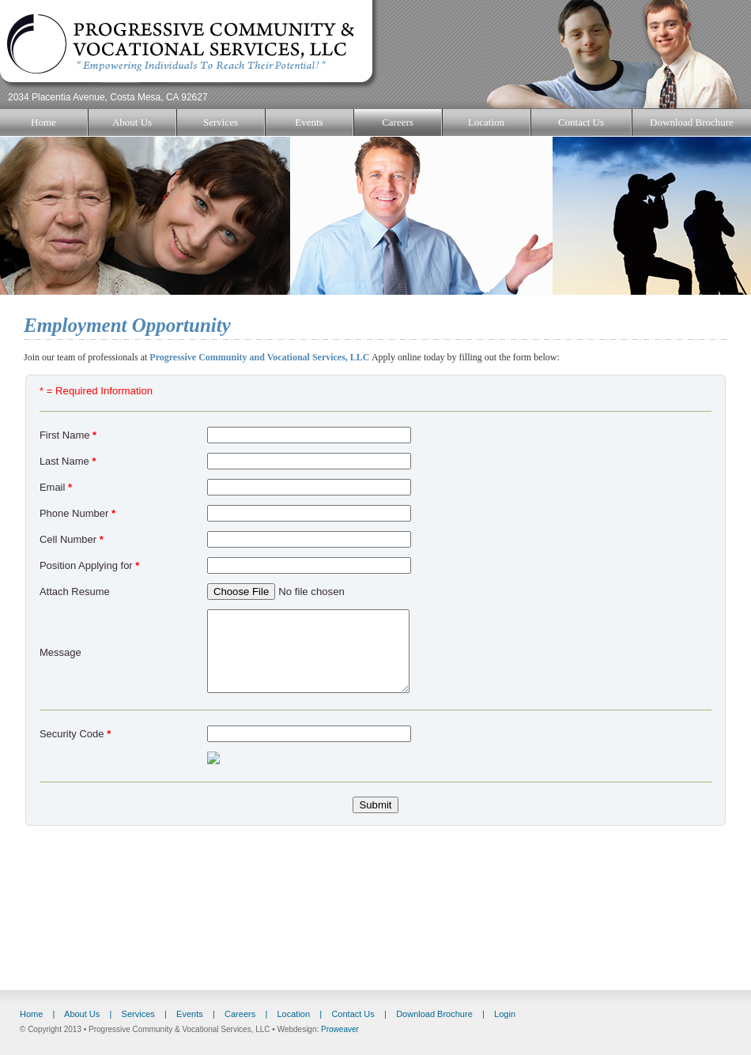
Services (220, 122)
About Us (132, 122)
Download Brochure (692, 122)
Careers (397, 122)
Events (309, 122)
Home (43, 122)
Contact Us (581, 122)
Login (504, 1014)
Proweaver (340, 1029)
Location (486, 122)
